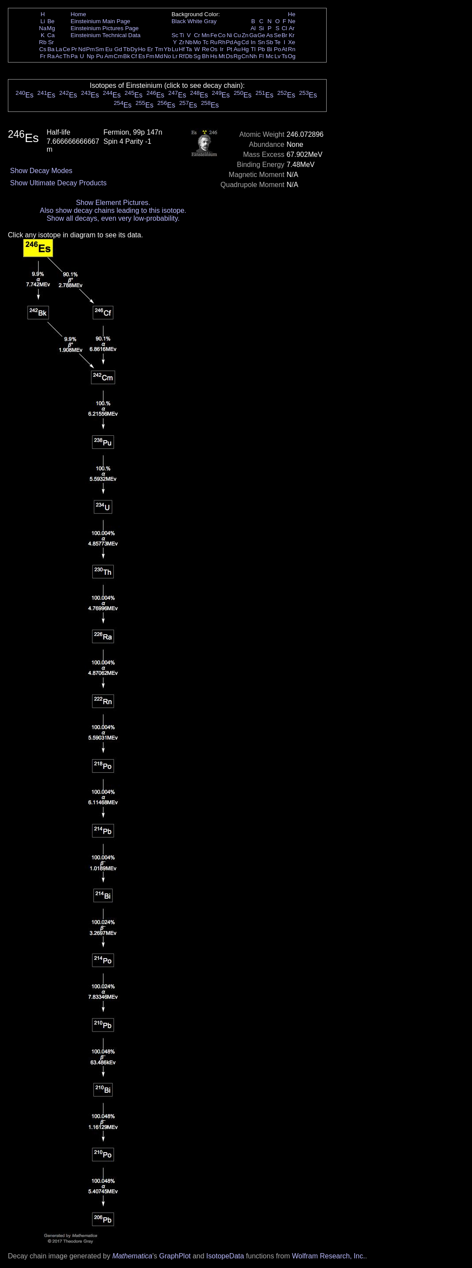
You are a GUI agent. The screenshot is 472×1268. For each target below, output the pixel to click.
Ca (51, 35)
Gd (118, 49)
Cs (42, 49)
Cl (284, 28)
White (194, 21)
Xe (291, 42)
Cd (245, 42)
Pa (73, 56)
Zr (182, 42)
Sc (175, 35)
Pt (229, 49)
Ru (214, 42)
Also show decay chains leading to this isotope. (113, 210)
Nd (82, 49)
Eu (108, 49)
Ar (291, 28)
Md (159, 56)
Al (253, 28)
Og (292, 56)
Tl (253, 49)
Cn (245, 56)
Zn (245, 35)
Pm (90, 49)
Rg (237, 56)
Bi (269, 49)
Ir (221, 49)
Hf (181, 49)
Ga (253, 35)
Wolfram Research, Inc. (328, 1256)
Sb (269, 42)
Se (277, 35)
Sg (197, 56)
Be (50, 21)
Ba (50, 49)
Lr (175, 56)
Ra (51, 56)
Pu (99, 56)
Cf (134, 56)
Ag (236, 42)
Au (236, 49)
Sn (261, 42)
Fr (43, 56)
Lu (175, 49)
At (284, 49)
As (269, 35)
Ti (182, 35)
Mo (197, 42)
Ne (292, 21)
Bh (205, 56)
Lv (278, 56)
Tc (205, 42)
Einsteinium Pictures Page (104, 28)
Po (277, 49)
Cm (118, 56)
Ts (284, 56)
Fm (150, 56)
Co (221, 35)
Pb (261, 49)
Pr (74, 49)
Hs (213, 56)
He (292, 14)
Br (284, 35)
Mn (205, 35)
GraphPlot (174, 1256)
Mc (270, 56)
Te (278, 42)
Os (214, 49)
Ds (229, 56)
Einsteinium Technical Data (105, 35)
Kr (291, 35)
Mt (221, 56)
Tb (126, 49)
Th (66, 56)
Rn (292, 49)
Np (90, 56)
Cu (237, 35)
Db (189, 56)
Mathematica (132, 1256)
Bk (126, 56)
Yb (167, 49)
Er (150, 49)
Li (42, 21)
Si (261, 28)
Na (42, 28)
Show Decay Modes (41, 170)
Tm (159, 49)
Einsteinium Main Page (100, 21)
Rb (42, 42)
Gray (210, 21)
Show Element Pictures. (113, 202)
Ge (261, 35)
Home (78, 14)
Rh (221, 42)
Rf (181, 56)
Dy (133, 49)
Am (109, 56)
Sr (51, 42)
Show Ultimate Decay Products (58, 183)
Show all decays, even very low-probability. (113, 218)
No (167, 56)
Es (141, 56)
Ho (141, 49)
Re (205, 49)
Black (179, 21)
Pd (229, 42)
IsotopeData (225, 1256)
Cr (197, 35)
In (253, 42)
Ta (189, 49)
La (59, 49)
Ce (66, 49)
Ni (229, 35)
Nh (253, 56)
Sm (99, 49)
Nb (189, 42)
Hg (245, 49)
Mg (51, 28)
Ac (59, 56)
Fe (213, 35)
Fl (261, 56)
